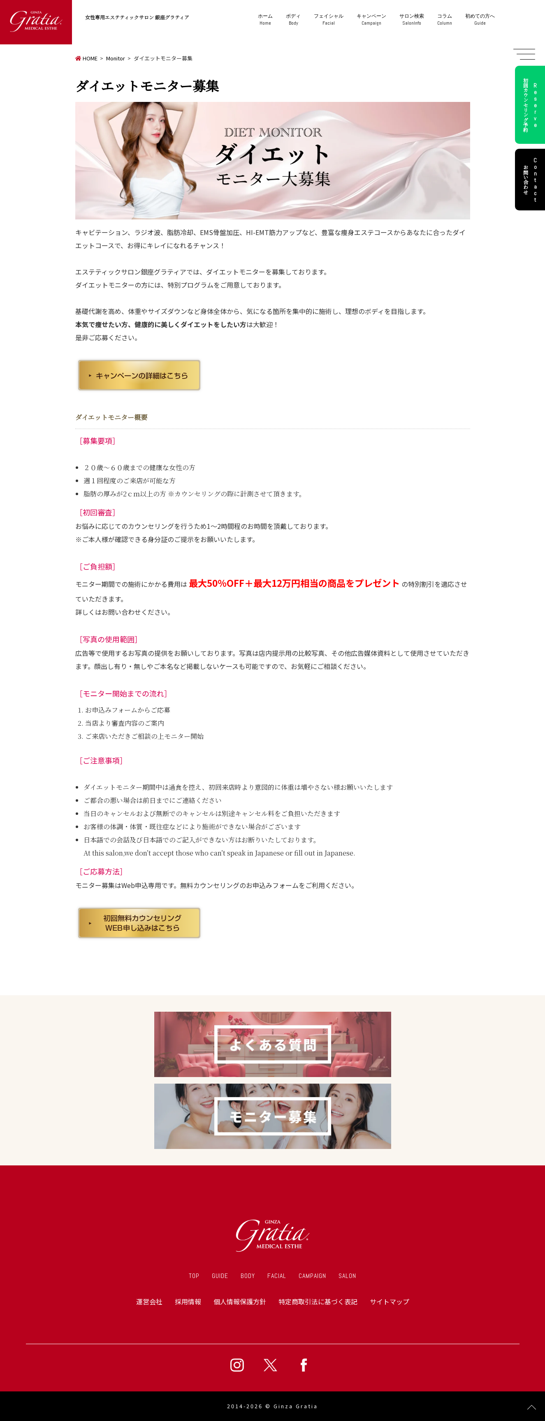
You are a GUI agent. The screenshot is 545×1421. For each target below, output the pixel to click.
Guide (480, 19)
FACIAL (276, 1275)
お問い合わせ (531, 179)
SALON (347, 1275)
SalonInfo (411, 19)
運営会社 (149, 1301)
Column (444, 19)
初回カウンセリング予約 (531, 105)
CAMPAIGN (312, 1275)
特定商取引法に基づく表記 (317, 1301)
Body (293, 19)
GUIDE (220, 1275)
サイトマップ (389, 1301)
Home (265, 19)
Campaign (371, 19)
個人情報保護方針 (239, 1301)
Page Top (531, 1407)
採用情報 (188, 1301)
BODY (248, 1275)
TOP (194, 1275)
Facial (328, 19)
